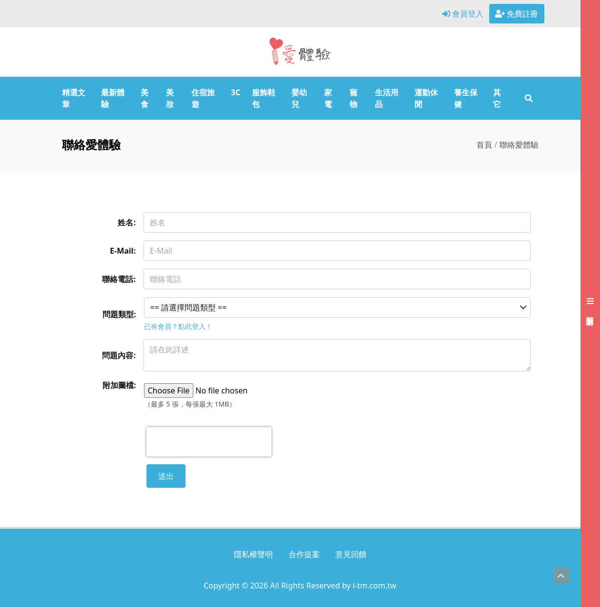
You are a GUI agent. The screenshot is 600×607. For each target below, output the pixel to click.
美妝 (170, 98)
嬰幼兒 (299, 98)
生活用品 (386, 98)
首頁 (484, 144)
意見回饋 (351, 554)
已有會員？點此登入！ (178, 326)
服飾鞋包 (263, 98)
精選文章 (73, 98)
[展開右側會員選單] (590, 303)
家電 (328, 98)
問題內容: (119, 355)
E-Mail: (123, 250)
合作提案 (304, 554)
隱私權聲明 (253, 554)
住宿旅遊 (203, 98)
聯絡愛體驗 (518, 144)
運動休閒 (426, 98)
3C (235, 92)
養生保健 (465, 98)
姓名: (127, 222)
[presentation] (208, 441)
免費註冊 (516, 13)
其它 (497, 98)
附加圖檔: (119, 385)
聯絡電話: (119, 279)
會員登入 (462, 13)
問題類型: (119, 314)
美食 (144, 98)
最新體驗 (112, 98)
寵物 (353, 98)
